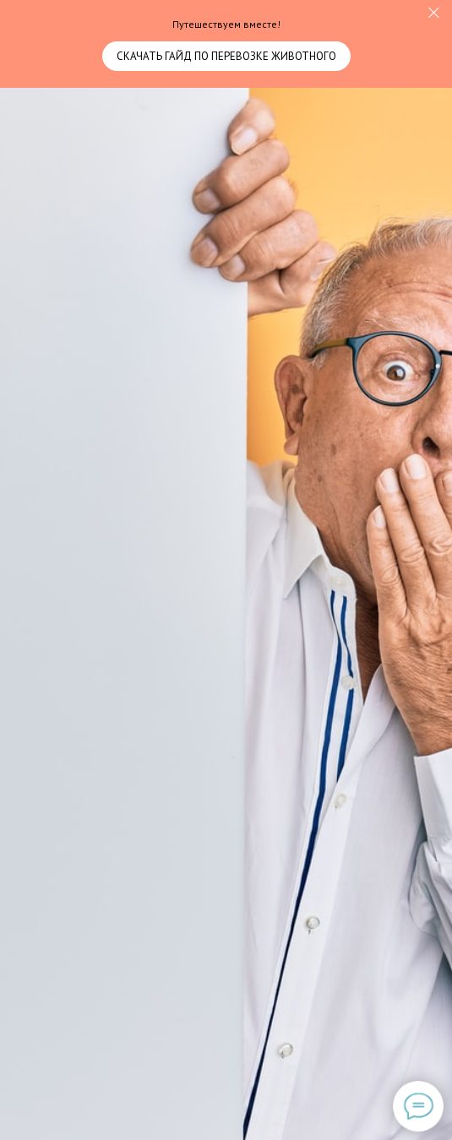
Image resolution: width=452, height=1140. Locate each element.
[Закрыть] (434, 13)
